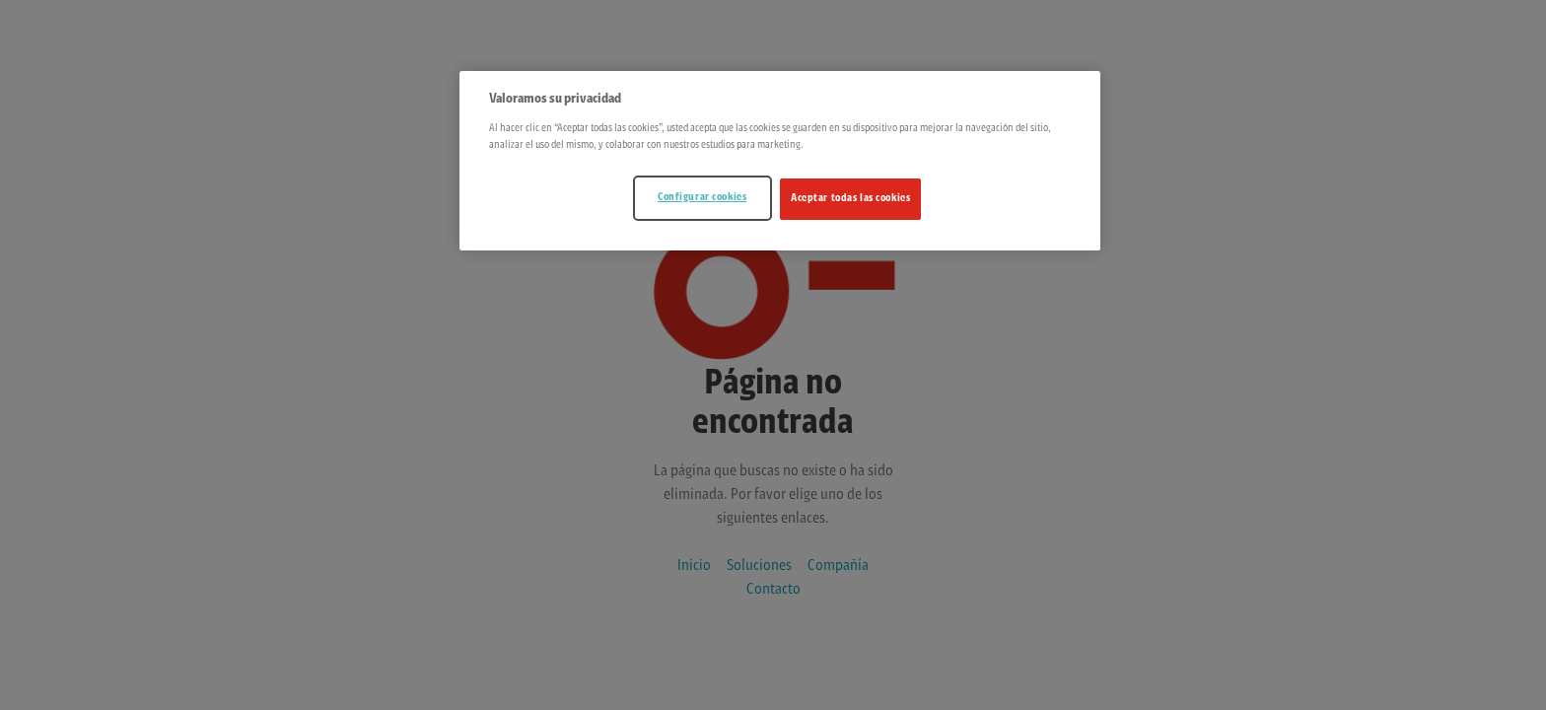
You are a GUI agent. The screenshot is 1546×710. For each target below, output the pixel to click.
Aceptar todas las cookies (850, 198)
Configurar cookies (702, 197)
